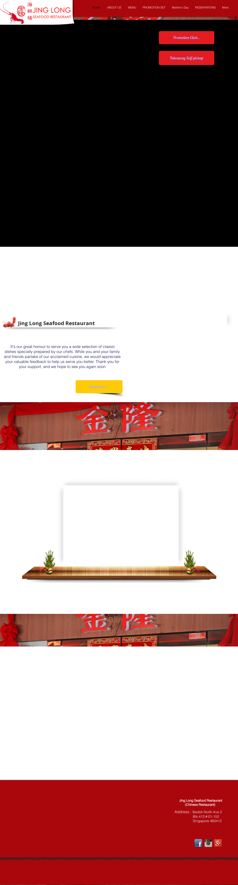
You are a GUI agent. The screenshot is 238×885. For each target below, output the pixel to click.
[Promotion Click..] (186, 37)
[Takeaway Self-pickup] (186, 58)
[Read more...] (99, 386)
